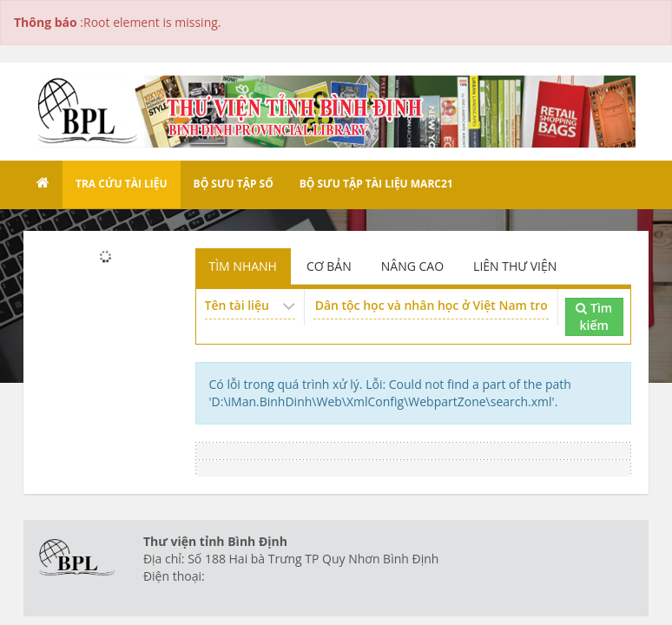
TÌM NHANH (243, 266)
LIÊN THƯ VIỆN (515, 266)
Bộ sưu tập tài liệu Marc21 (376, 183)
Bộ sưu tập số (233, 183)
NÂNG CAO (412, 266)
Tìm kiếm (594, 316)
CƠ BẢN (329, 266)
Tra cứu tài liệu (122, 183)
